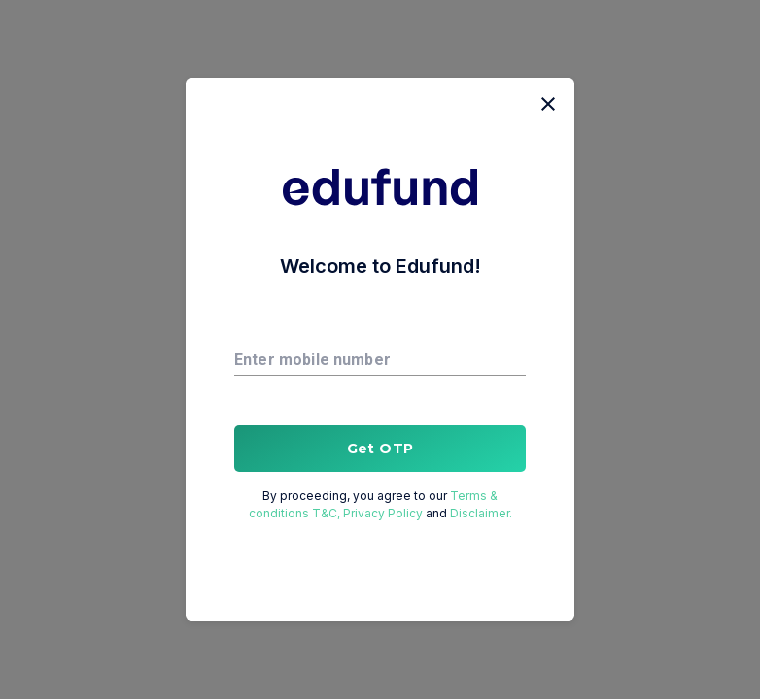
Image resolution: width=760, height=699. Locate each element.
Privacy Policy (384, 513)
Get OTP (380, 448)
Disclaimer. (479, 513)
